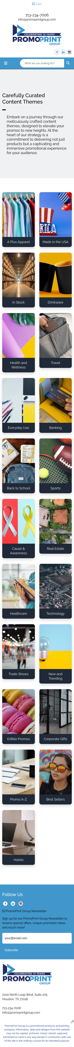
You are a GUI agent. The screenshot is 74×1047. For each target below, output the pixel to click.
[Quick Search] (42, 63)
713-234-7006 (37, 15)
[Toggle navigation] (6, 63)
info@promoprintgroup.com (37, 19)
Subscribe (11, 950)
